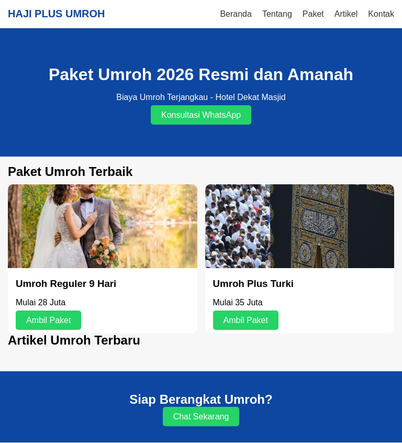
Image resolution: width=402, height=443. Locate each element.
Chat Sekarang (201, 416)
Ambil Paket (48, 320)
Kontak (381, 13)
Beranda (236, 13)
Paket (313, 13)
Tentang (277, 13)
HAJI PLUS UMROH (56, 13)
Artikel (346, 13)
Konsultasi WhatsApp (201, 114)
